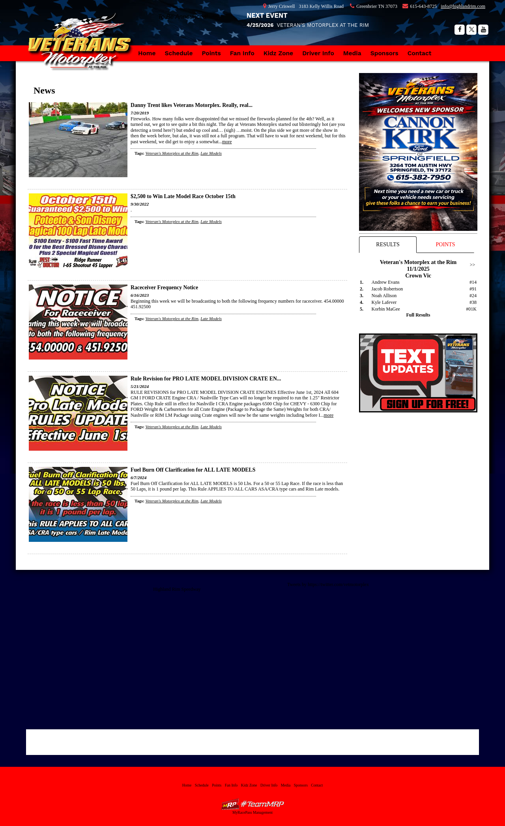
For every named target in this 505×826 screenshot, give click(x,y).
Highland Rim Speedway (177, 589)
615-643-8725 (423, 6)
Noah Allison (384, 295)
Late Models (211, 153)
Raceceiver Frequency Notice (164, 287)
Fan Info (242, 53)
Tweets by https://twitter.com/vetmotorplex (328, 584)
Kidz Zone (278, 53)
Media (352, 53)
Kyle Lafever (384, 302)
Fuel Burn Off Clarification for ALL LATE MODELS (193, 470)
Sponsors (384, 53)
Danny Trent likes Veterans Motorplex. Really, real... (191, 105)
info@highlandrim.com (463, 6)
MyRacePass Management (252, 812)
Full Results (418, 315)
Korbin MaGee (386, 309)
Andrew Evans (386, 282)
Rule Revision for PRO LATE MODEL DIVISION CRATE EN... (206, 379)
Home (147, 53)
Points (211, 53)
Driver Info (318, 53)
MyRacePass (252, 804)
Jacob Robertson (387, 289)
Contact (420, 53)
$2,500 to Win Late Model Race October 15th (183, 196)
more (227, 141)
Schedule (179, 53)
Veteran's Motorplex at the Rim (83, 49)
